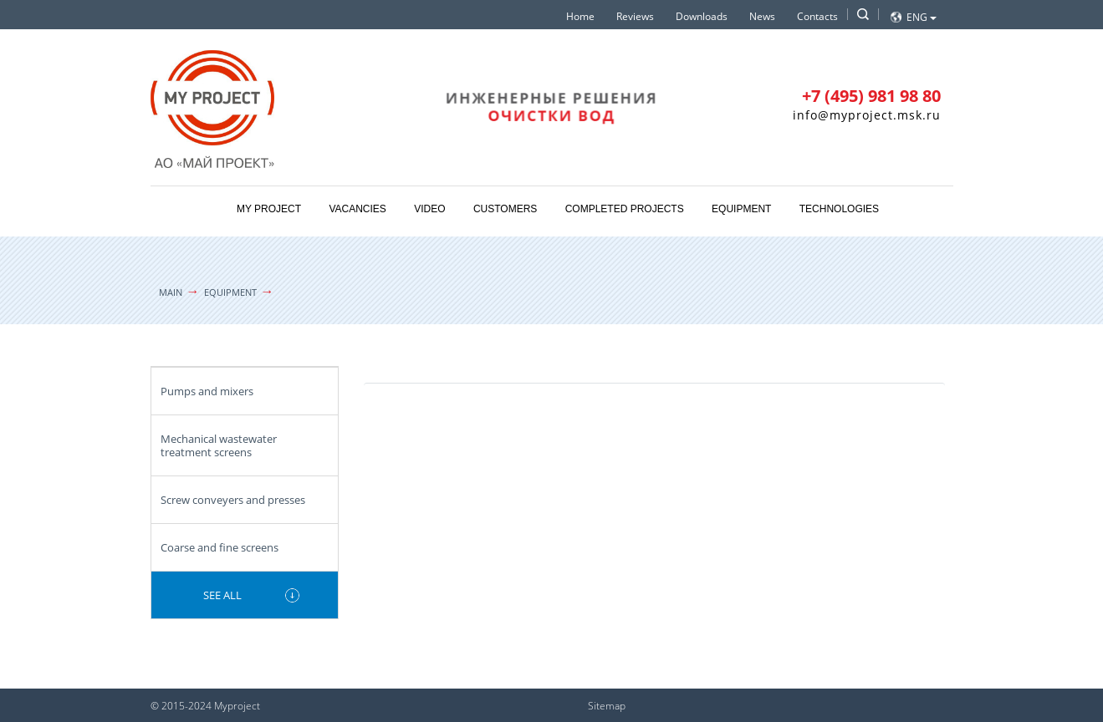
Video (429, 209)
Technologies (839, 209)
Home (580, 16)
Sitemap (607, 706)
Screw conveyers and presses (233, 499)
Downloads (702, 16)
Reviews (635, 16)
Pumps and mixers (207, 391)
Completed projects (624, 209)
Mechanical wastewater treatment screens (219, 445)
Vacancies (357, 209)
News (762, 16)
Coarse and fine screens (219, 547)
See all (222, 595)
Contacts (817, 16)
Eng (921, 17)
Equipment (741, 209)
